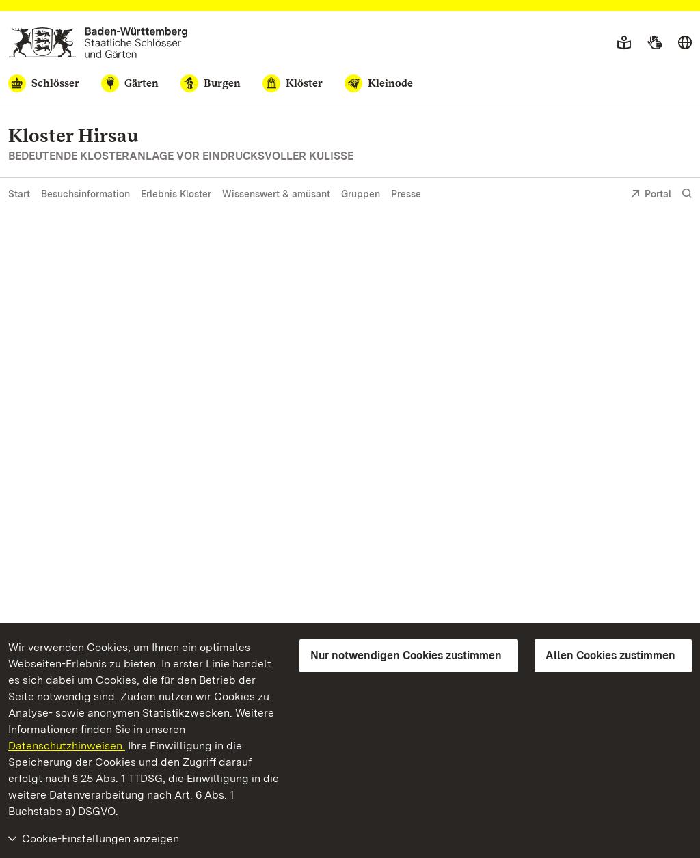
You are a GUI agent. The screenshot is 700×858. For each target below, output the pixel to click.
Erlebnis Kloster (176, 194)
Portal (650, 195)
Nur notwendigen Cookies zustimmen (406, 655)
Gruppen (360, 194)
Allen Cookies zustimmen (610, 655)
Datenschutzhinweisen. (66, 745)
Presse (406, 194)
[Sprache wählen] (685, 43)
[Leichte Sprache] (624, 43)
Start (19, 194)
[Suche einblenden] (687, 194)
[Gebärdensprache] (654, 43)
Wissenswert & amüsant (276, 194)
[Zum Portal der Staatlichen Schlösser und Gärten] (98, 42)
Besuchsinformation (85, 194)
